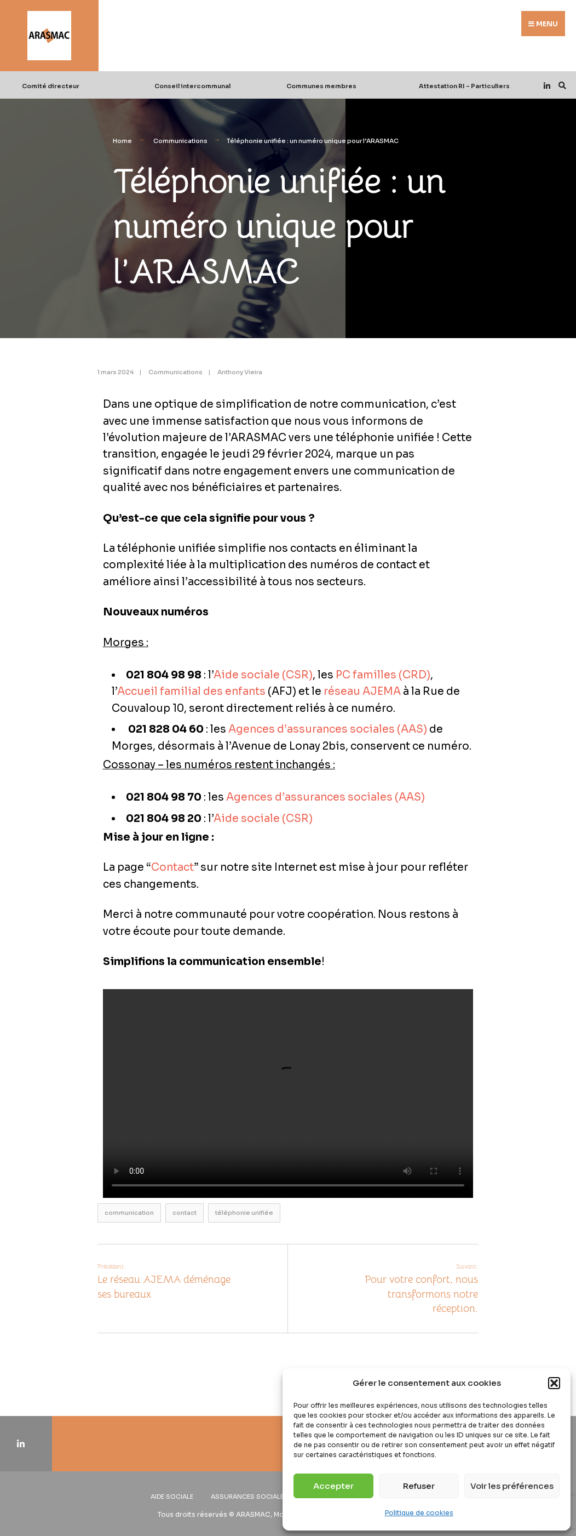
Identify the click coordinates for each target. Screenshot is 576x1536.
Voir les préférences (512, 1486)
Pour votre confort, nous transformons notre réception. (421, 1289)
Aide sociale (172, 1496)
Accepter (333, 1486)
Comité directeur (50, 86)
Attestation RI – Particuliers (464, 86)
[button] (554, 1383)
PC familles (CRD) (383, 675)
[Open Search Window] (560, 85)
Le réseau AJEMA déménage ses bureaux (164, 1282)
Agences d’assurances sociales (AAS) (327, 729)
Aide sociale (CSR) (263, 675)
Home (122, 141)
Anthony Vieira (239, 372)
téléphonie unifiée (244, 1213)
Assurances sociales (249, 1496)
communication (129, 1213)
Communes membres (321, 86)
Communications (180, 141)
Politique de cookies (419, 1513)
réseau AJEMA (362, 691)
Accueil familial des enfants (191, 691)
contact (184, 1213)
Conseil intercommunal (192, 86)
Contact (172, 867)
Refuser (419, 1486)
